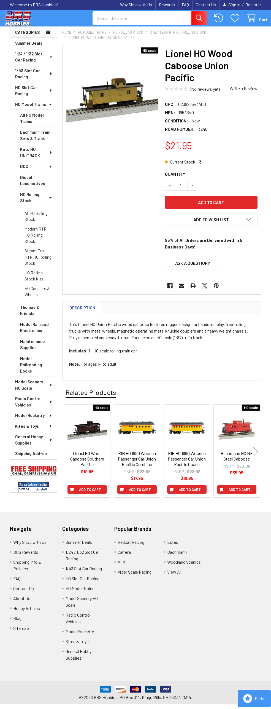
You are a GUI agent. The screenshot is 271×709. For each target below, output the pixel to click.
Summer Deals (28, 48)
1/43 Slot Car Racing (34, 78)
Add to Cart (90, 494)
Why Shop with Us (136, 4)
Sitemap (21, 633)
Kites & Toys (33, 431)
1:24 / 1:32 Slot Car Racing (34, 62)
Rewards (167, 4)
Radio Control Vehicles (34, 406)
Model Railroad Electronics (34, 332)
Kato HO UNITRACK (36, 157)
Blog (17, 623)
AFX (121, 566)
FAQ (185, 4)
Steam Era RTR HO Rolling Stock (38, 262)
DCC (36, 171)
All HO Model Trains (32, 123)
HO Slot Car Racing (33, 95)
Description (82, 312)
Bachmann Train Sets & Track (35, 140)
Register (253, 4)
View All (174, 576)
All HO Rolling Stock (36, 221)
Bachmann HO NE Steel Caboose (237, 461)
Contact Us (206, 4)
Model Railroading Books (31, 369)
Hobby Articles (26, 613)
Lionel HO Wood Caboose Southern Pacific (87, 464)
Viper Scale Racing (134, 576)
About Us (21, 603)
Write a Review (244, 93)
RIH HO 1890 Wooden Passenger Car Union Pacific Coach (187, 464)
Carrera (124, 557)
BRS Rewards (25, 557)
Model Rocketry (33, 420)
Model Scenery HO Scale (34, 389)
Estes (172, 547)
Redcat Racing (131, 547)
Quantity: (176, 178)
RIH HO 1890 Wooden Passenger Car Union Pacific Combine (137, 464)
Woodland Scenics (184, 566)
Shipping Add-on (31, 458)
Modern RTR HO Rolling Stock (36, 240)
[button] (211, 224)
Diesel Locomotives (32, 185)
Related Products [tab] (91, 397)
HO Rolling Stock (36, 202)
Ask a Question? (192, 268)
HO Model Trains (33, 109)
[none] (112, 98)
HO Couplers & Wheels (37, 296)
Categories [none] (27, 37)
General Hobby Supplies (34, 444)
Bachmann (177, 557)
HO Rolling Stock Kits (34, 281)
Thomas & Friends (29, 315)
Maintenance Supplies (32, 349)
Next (255, 456)
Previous (67, 456)
